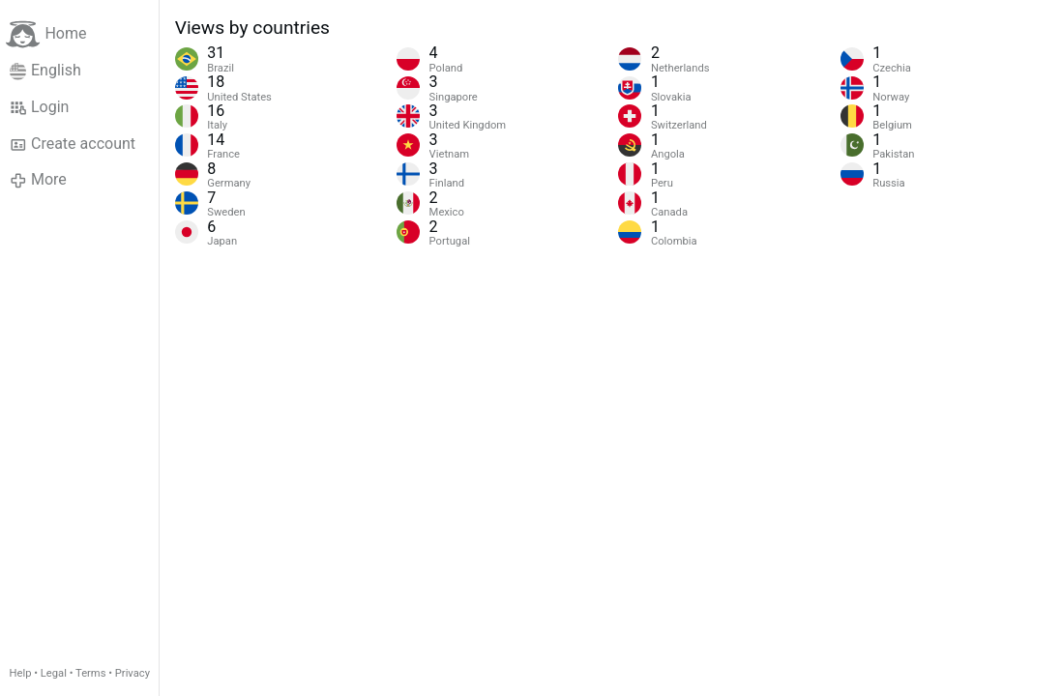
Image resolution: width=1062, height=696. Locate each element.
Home (46, 34)
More (38, 179)
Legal (54, 673)
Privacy (132, 673)
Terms (90, 673)
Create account (72, 144)
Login (40, 107)
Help (21, 673)
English (45, 70)
